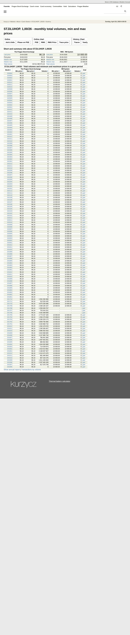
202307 (9, 148)
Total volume (8, 64)
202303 (9, 157)
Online (7, 39)
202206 (9, 177)
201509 (9, 360)
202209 (9, 170)
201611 (9, 328)
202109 (9, 197)
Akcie (18, 21)
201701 (9, 324)
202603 (9, 75)
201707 (9, 310)
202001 (9, 243)
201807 (9, 283)
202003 (9, 238)
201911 (9, 247)
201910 (9, 249)
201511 (9, 355)
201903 (9, 265)
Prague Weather (83, 6)
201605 (9, 342)
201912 (9, 245)
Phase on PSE (23, 42)
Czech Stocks (26, 21)
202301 (9, 161)
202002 (9, 240)
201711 (9, 301)
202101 (9, 216)
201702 (9, 322)
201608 (9, 335)
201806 (9, 286)
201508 (9, 362)
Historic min (8, 59)
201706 (9, 313)
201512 (9, 353)
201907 (9, 256)
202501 (9, 107)
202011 (9, 220)
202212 (9, 164)
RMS (43, 42)
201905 (9, 261)
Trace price (63, 42)
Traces (77, 42)
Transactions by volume (31, 369)
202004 (9, 236)
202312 (9, 136)
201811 (9, 274)
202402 (9, 132)
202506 (9, 96)
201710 (9, 304)
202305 (9, 152)
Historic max (8, 62)
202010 (9, 222)
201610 (9, 331)
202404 (9, 127)
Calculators (72, 6)
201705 (9, 315)
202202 (9, 186)
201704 (9, 317)
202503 (9, 103)
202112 (9, 191)
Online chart (39, 39)
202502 (9, 105)
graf (84, 73)
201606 (9, 340)
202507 (9, 94)
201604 (9, 344)
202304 (9, 155)
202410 (9, 114)
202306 (9, 150)
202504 (9, 100)
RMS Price (52, 42)
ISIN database (114, 2)
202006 (9, 231)
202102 (9, 213)
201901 (9, 270)
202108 (9, 200)
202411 (9, 112)
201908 (9, 254)
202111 (9, 193)
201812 (9, 272)
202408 (9, 118)
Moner (107, 2)
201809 (9, 279)
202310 (9, 141)
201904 (9, 263)
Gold (65, 6)
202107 (9, 202)
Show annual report (12, 369)
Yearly (85, 42)
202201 (9, 188)
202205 (9, 179)
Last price (7, 54)
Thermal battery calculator (59, 381)
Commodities (57, 6)
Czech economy (46, 6)
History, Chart (79, 39)
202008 (9, 227)
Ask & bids (10, 42)
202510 (9, 87)
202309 (9, 143)
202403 (9, 130)
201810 (9, 276)
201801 (9, 297)
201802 (9, 294)
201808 (9, 281)
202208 (9, 173)
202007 (9, 229)
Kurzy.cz (6, 21)
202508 (9, 91)
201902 (9, 267)
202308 (9, 145)
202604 (9, 73)
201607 (9, 337)
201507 (9, 364)
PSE (36, 42)
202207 (9, 175)
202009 (9, 225)
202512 (9, 82)
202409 (9, 116)
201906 (9, 258)
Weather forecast (125, 2)
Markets (12, 21)
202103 (9, 211)
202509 (9, 89)
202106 (9, 204)
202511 (9, 85)
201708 (9, 308)
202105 (9, 206)
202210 (9, 168)
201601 (9, 351)
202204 (9, 182)
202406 (9, 123)
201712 (9, 299)
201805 (9, 288)
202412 (9, 109)
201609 (9, 333)
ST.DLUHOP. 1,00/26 (37, 21)
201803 (9, 292)
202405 (9, 125)
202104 (9, 209)
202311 (9, 139)
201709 (9, 306)
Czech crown (34, 6)
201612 (9, 326)
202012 (9, 218)
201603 (9, 346)
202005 (9, 234)
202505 (9, 98)
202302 (9, 159)
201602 (9, 349)
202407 (9, 121)
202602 (9, 78)
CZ (117, 6)
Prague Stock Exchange (20, 6)
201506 (9, 367)
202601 (9, 80)
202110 (9, 195)
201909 (9, 252)
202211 (9, 166)
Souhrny (48, 21)
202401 (9, 134)
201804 (9, 290)
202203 (9, 184)
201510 (9, 358)
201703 (9, 319)
